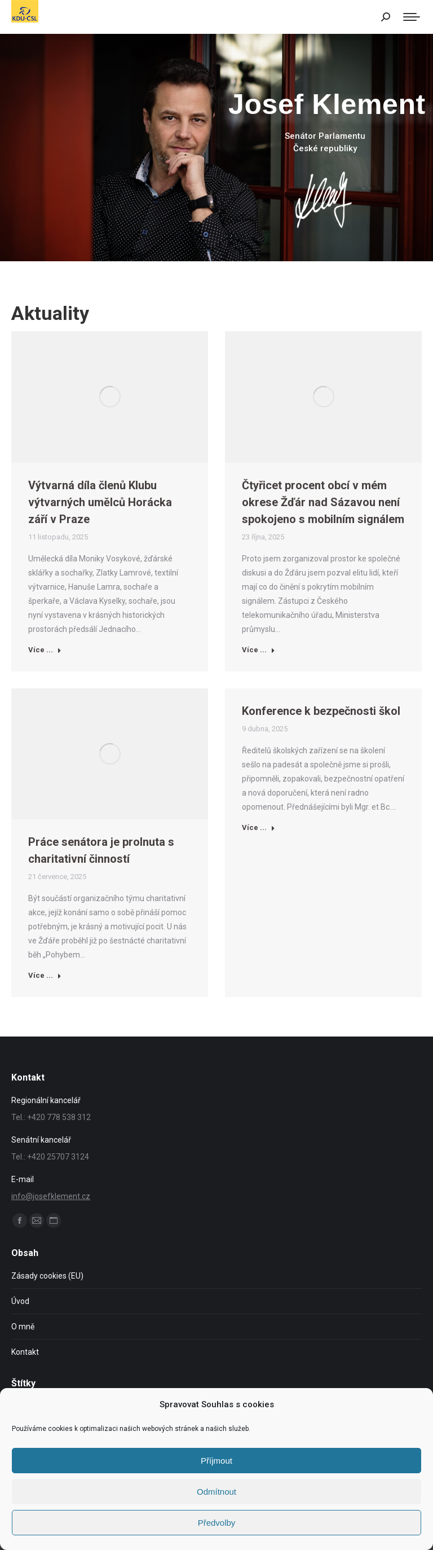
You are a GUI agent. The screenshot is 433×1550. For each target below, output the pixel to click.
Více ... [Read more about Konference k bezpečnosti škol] (258, 827)
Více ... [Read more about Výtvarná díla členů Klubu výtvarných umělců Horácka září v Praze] (44, 650)
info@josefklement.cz (50, 1196)
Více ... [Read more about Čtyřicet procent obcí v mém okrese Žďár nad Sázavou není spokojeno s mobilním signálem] (258, 650)
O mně (22, 1326)
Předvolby (217, 1522)
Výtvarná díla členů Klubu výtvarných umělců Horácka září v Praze (100, 502)
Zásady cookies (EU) (47, 1275)
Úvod (20, 1301)
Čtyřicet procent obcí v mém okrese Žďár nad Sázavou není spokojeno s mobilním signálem (323, 502)
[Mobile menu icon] (411, 17)
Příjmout (216, 1460)
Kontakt (25, 1351)
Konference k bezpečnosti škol (321, 711)
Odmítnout (216, 1491)
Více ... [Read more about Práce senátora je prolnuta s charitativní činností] (44, 975)
